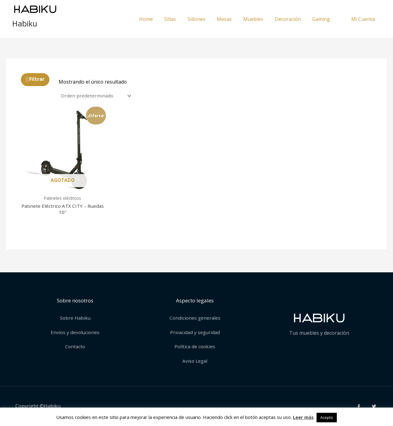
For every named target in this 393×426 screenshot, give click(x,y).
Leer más (303, 417)
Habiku (24, 23)
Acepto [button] (326, 417)
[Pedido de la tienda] (97, 96)
